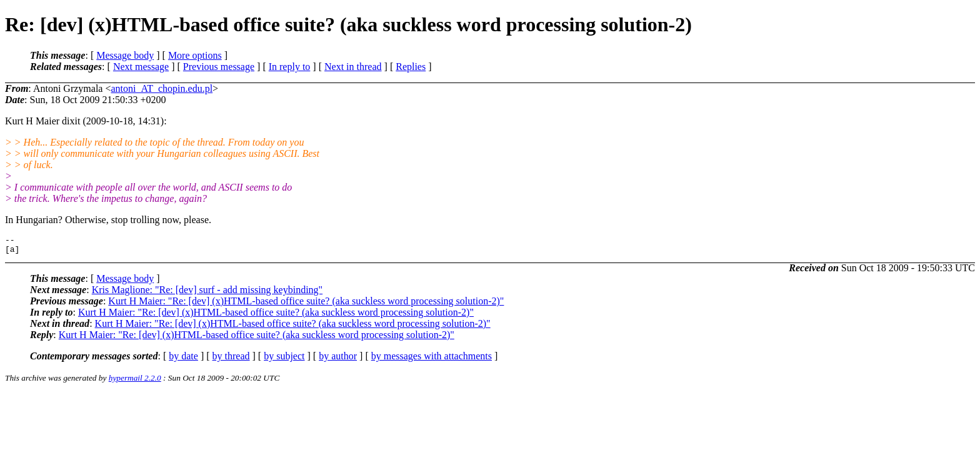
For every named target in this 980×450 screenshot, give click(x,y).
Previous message (218, 66)
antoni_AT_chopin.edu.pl (161, 88)
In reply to (290, 66)
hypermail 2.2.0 (135, 381)
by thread (231, 359)
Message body (125, 55)
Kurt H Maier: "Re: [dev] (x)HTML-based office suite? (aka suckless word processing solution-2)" (306, 304)
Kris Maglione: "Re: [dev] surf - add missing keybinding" (207, 293)
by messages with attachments (431, 359)
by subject (284, 359)
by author (338, 359)
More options (195, 55)
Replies (411, 66)
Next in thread (353, 66)
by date (183, 359)
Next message (141, 66)
